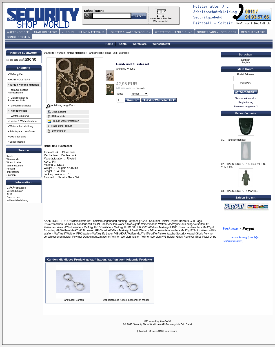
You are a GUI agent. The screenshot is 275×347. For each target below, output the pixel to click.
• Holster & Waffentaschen (22, 121)
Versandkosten (15, 165)
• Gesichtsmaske (17, 136)
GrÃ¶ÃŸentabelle (16, 187)
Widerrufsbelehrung (17, 200)
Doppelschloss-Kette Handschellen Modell (126, 299)
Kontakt (11, 168)
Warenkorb (139, 44)
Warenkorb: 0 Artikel (161, 18)
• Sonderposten (16, 141)
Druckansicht (56, 112)
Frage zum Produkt (59, 125)
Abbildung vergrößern (63, 105)
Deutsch (245, 59)
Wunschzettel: (161, 21)
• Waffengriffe (15, 74)
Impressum (13, 171)
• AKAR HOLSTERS (19, 79)
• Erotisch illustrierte (19, 105)
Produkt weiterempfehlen (63, 120)
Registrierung (245, 102)
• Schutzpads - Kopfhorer (21, 131)
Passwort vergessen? (245, 106)
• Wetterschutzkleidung (20, 126)
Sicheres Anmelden (246, 98)
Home (109, 44)
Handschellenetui (235, 139)
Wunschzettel (161, 44)
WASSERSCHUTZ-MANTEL (242, 191)
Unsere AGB (156, 331)
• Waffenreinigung (18, 116)
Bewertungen (56, 130)
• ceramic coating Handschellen (18, 91)
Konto (123, 44)
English (246, 62)
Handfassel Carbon (73, 299)
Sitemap (11, 175)
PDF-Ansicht (56, 116)
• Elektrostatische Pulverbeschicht (18, 99)
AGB (9, 194)
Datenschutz (13, 197)
